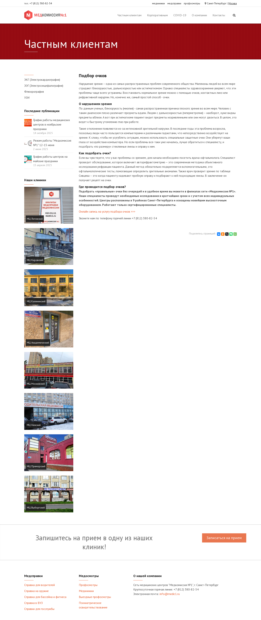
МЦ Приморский (36, 466)
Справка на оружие (36, 591)
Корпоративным (157, 15)
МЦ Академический (38, 342)
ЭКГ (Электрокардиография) (42, 79)
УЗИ (26, 97)
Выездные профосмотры (95, 597)
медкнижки (158, 3)
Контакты (219, 15)
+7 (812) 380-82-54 (41, 3)
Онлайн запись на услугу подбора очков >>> (107, 211)
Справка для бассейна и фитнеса (45, 597)
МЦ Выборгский (36, 507)
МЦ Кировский (35, 260)
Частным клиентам (129, 15)
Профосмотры (88, 585)
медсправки (174, 3)
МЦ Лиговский (35, 218)
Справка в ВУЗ (33, 603)
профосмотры (192, 3)
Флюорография (34, 91)
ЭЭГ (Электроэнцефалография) (43, 85)
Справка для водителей (39, 585)
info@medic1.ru (170, 594)
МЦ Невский (34, 425)
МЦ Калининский (36, 301)
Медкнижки (86, 591)
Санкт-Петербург (216, 3)
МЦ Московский (36, 383)
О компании (199, 15)
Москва (232, 3)
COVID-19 (179, 15)
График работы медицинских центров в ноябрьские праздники (51, 124)
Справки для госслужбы (39, 609)
